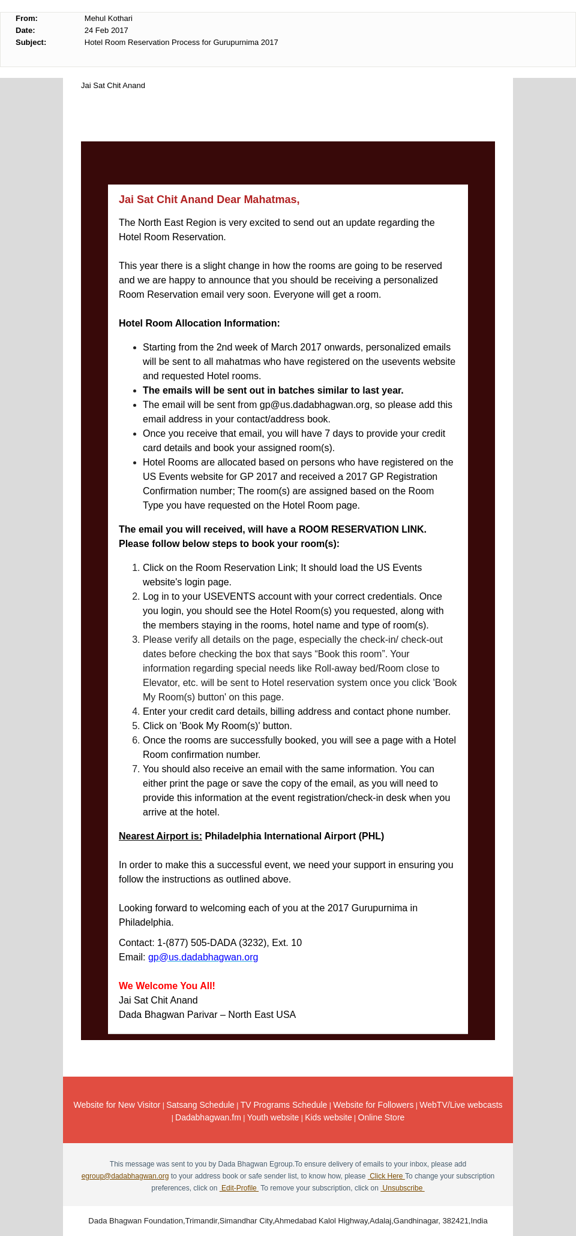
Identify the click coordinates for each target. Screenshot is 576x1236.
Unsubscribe (402, 1188)
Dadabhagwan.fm (208, 1117)
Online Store (381, 1117)
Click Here (386, 1176)
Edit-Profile (239, 1188)
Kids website (328, 1117)
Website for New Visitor (116, 1105)
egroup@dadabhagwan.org (125, 1176)
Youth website (273, 1117)
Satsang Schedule (200, 1105)
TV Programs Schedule (284, 1105)
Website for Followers (373, 1105)
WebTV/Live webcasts (460, 1105)
